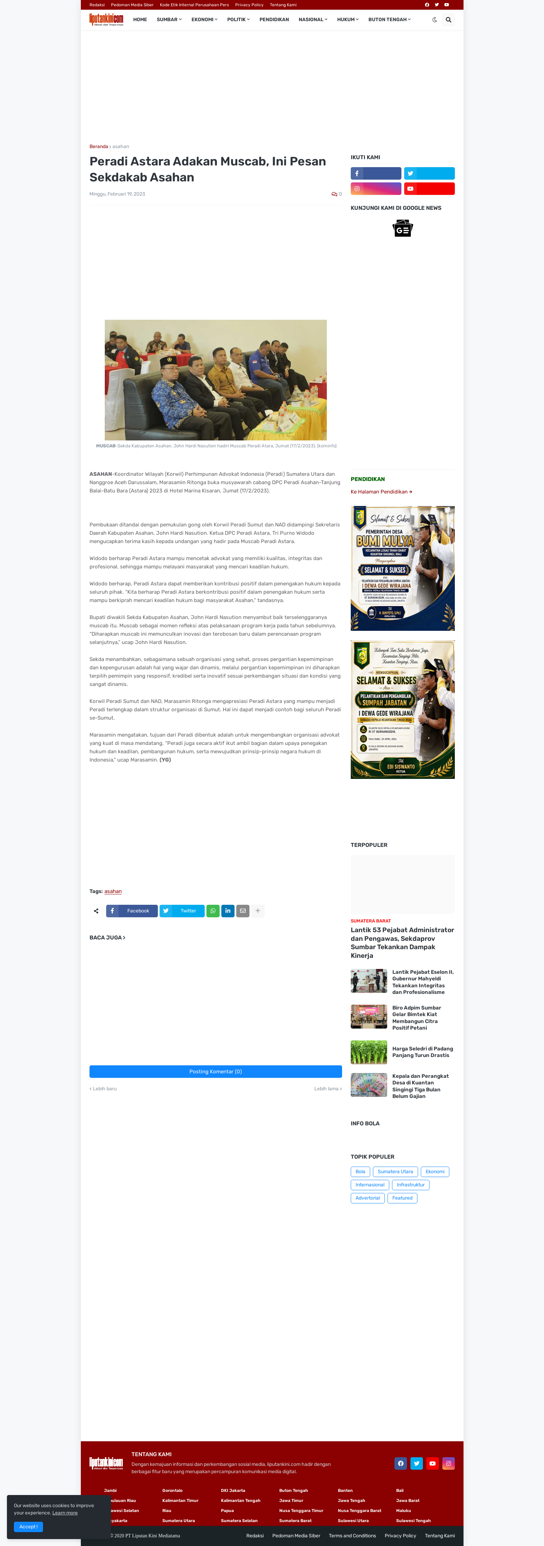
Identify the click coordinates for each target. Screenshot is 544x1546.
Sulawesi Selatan (121, 1510)
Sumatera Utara (395, 1172)
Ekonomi (435, 1172)
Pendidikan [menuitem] (274, 20)
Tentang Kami (283, 4)
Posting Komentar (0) (215, 1071)
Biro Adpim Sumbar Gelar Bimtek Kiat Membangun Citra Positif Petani (416, 1018)
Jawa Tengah (351, 1500)
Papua (227, 1510)
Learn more (65, 1513)
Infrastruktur (411, 1185)
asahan (120, 146)
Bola (360, 1172)
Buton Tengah (293, 1490)
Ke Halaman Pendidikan (381, 492)
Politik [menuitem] (236, 20)
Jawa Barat (407, 1500)
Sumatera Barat (295, 1520)
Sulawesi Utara (353, 1520)
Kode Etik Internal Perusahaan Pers (194, 4)
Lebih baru (105, 1089)
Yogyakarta (115, 1520)
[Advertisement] (272, 87)
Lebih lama (326, 1089)
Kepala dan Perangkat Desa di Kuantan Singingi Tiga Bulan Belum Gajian (420, 1086)
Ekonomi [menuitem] (202, 20)
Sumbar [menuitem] (167, 20)
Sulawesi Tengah (413, 1520)
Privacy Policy (249, 4)
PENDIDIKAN (368, 479)
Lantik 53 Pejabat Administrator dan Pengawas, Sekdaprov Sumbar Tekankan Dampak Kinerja (402, 943)
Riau (166, 1510)
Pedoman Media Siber (132, 4)
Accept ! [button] (28, 1527)
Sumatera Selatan (239, 1520)
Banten (345, 1490)
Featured (402, 1198)
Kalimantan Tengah (241, 1500)
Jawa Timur (291, 1500)
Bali (399, 1490)
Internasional (370, 1185)
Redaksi (97, 4)
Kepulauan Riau (120, 1500)
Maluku (403, 1510)
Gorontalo (172, 1490)
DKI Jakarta (233, 1490)
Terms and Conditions (352, 1536)
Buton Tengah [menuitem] (387, 20)
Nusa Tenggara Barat (359, 1510)
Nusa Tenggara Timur (301, 1510)
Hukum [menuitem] (346, 20)
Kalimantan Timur (180, 1500)
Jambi (110, 1490)
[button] (434, 20)
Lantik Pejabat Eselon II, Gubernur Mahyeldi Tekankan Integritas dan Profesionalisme (423, 982)
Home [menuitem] (140, 20)
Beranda (99, 146)
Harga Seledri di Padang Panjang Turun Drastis (422, 1052)
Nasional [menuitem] (311, 20)
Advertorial (368, 1198)
